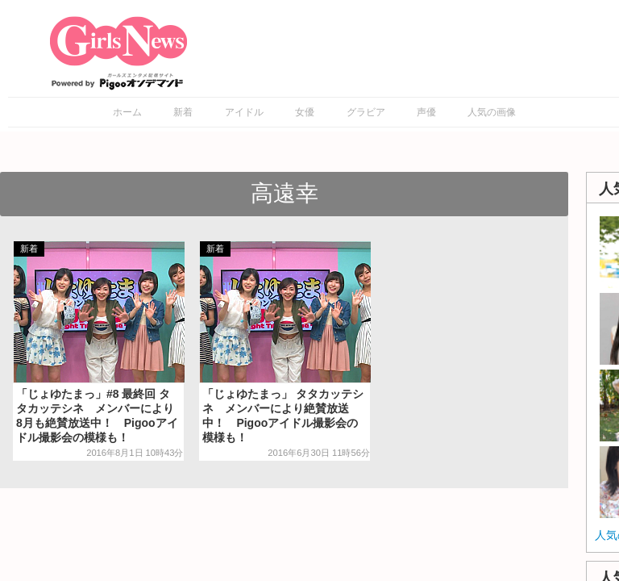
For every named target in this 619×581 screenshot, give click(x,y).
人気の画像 (491, 112)
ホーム (127, 112)
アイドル (244, 112)
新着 (183, 112)
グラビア (366, 112)
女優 (304, 112)
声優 (426, 112)
